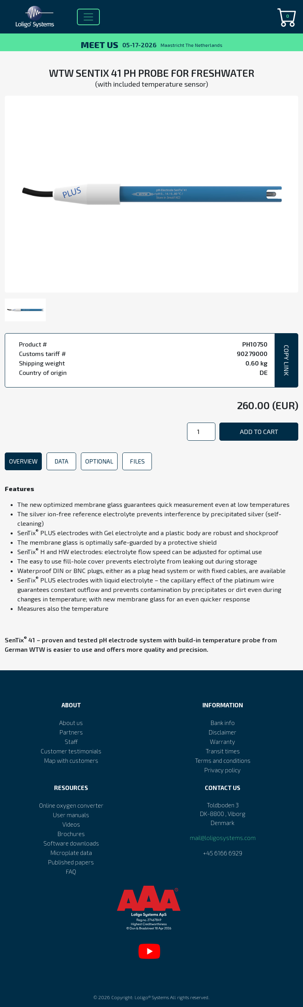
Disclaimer (222, 732)
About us (71, 722)
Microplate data (71, 852)
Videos (71, 824)
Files (137, 461)
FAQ (71, 871)
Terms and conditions (223, 760)
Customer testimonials (71, 751)
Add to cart (259, 431)
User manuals (71, 814)
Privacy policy (222, 769)
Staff (71, 741)
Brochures (71, 833)
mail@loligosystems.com (223, 837)
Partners (71, 732)
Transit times (223, 751)
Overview (23, 461)
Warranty (222, 741)
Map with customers (71, 760)
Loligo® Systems (152, 997)
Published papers (71, 862)
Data (61, 461)
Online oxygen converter (71, 805)
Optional (99, 461)
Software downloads (71, 843)
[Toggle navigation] (88, 17)
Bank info (223, 722)
